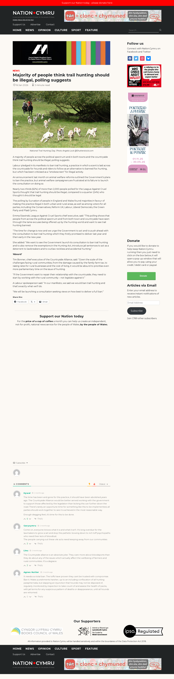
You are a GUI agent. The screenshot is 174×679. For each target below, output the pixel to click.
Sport (76, 30)
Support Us (19, 24)
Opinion (44, 30)
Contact (50, 24)
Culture (61, 30)
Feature (91, 30)
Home (17, 30)
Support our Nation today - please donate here (87, 3)
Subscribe (137, 310)
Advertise (35, 24)
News (29, 30)
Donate (143, 276)
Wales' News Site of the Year (23, 20)
